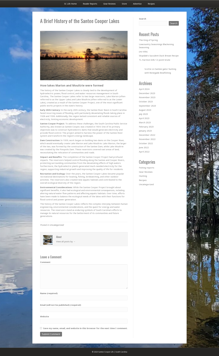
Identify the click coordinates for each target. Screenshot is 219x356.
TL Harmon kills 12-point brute (154, 59)
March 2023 (145, 122)
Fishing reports (146, 167)
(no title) (143, 51)
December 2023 (147, 93)
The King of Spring (148, 40)
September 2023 (147, 105)
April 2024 (144, 89)
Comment (45, 262)
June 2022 (144, 147)
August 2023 (145, 110)
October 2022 (146, 143)
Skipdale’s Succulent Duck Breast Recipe (159, 55)
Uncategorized (57, 224)
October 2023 (146, 101)
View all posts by (65, 241)
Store (124, 3)
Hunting (143, 175)
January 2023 (145, 130)
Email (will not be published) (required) (60, 304)
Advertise (137, 3)
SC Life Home (70, 3)
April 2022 (144, 151)
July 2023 (143, 114)
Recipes (151, 3)
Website (44, 316)
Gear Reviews (109, 3)
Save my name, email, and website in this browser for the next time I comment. (85, 328)
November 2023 (147, 97)
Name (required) (49, 293)
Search (142, 18)
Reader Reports (90, 3)
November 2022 (147, 139)
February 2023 (146, 126)
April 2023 (144, 118)
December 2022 (147, 135)
